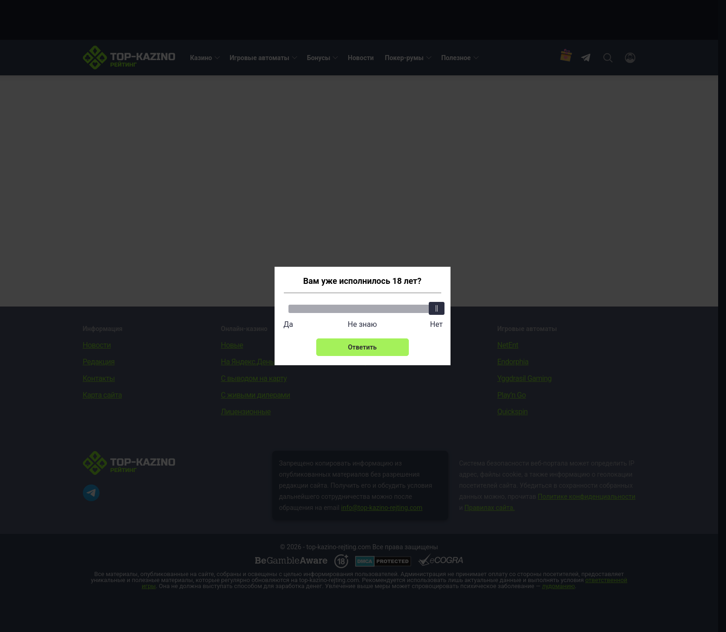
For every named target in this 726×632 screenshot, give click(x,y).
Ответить (362, 347)
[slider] (436, 308)
